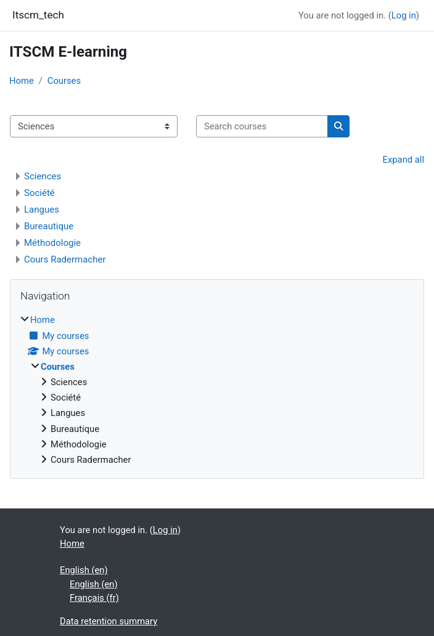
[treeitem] (217, 390)
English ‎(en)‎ (84, 570)
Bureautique (48, 226)
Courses (64, 80)
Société (39, 192)
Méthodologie (52, 242)
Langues (41, 209)
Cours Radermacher (65, 259)
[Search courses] (262, 126)
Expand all (403, 159)
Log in (403, 15)
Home (21, 80)
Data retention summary (108, 621)
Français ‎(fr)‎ (94, 597)
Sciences (42, 176)
